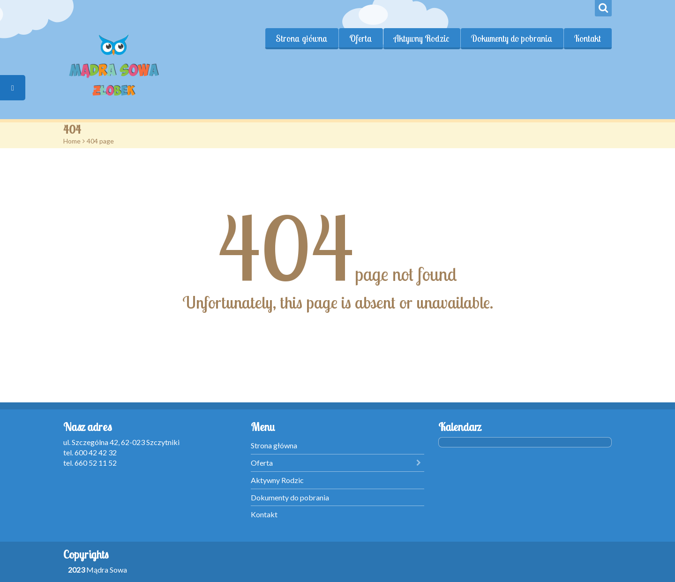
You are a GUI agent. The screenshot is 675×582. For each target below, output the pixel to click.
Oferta (360, 38)
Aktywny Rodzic (422, 38)
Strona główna (302, 38)
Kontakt (587, 38)
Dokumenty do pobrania (512, 38)
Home (72, 141)
